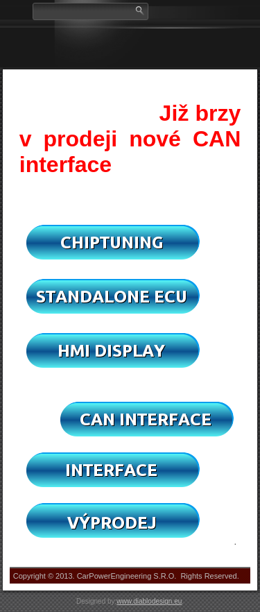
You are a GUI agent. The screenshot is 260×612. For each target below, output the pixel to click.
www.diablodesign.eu (149, 601)
